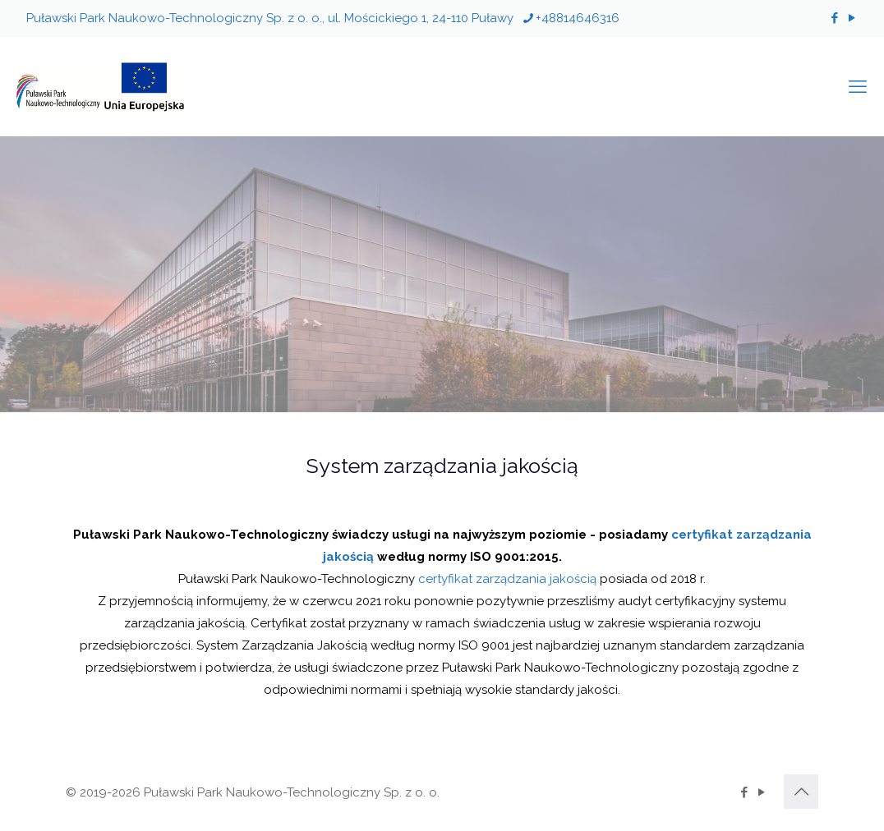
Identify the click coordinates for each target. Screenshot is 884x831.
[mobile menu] (858, 86)
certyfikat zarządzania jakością (507, 579)
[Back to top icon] (801, 791)
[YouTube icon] (851, 18)
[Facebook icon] (834, 18)
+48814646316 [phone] (577, 18)
